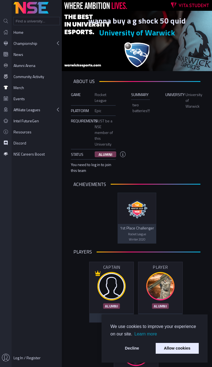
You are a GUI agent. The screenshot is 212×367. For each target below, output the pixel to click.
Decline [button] (132, 348)
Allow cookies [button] (177, 348)
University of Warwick (137, 32)
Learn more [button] (145, 334)
